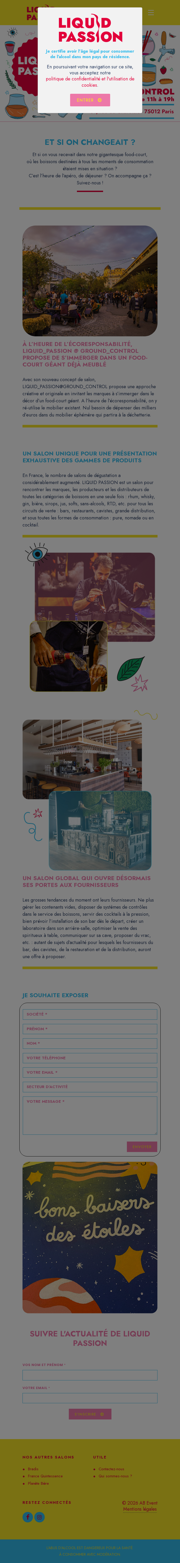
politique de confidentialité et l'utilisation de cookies (90, 81)
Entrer (89, 100)
